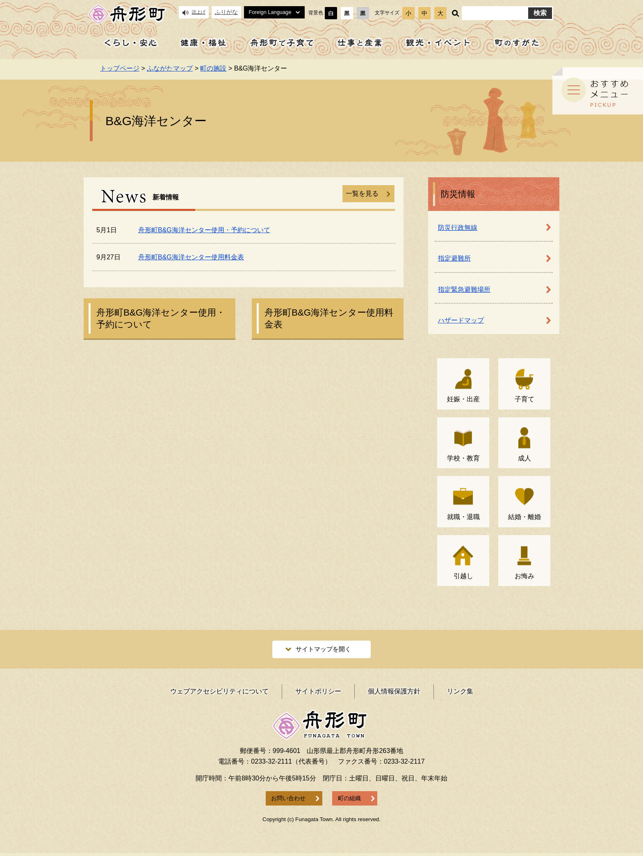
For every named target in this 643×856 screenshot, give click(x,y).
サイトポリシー (318, 694)
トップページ (119, 68)
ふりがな (226, 12)
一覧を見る (362, 193)
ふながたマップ (170, 68)
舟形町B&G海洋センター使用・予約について (204, 230)
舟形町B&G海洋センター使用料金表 (191, 257)
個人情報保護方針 (394, 694)
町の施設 (213, 68)
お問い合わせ (288, 801)
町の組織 (349, 801)
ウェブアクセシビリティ (219, 694)
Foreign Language (274, 12)
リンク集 (460, 694)
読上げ (193, 12)
